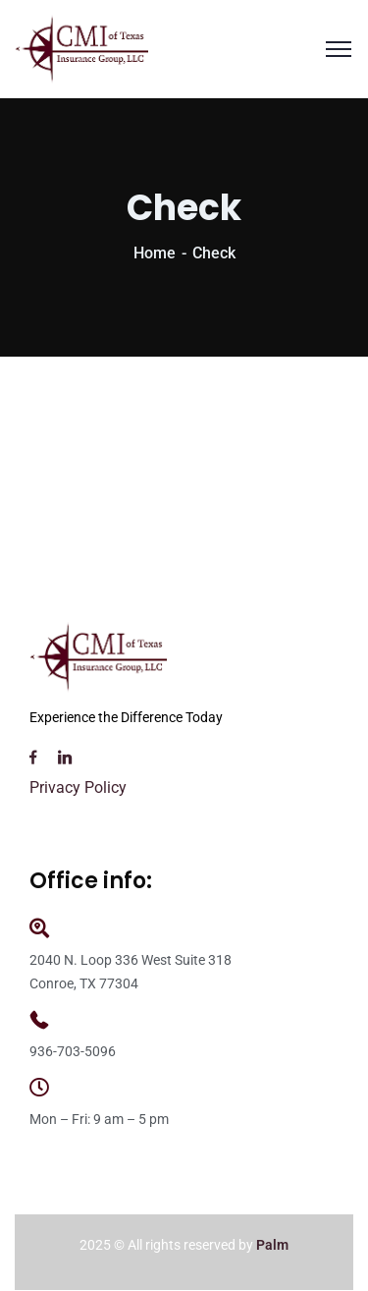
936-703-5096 (72, 1051)
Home (154, 253)
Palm (272, 1245)
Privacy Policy (78, 787)
